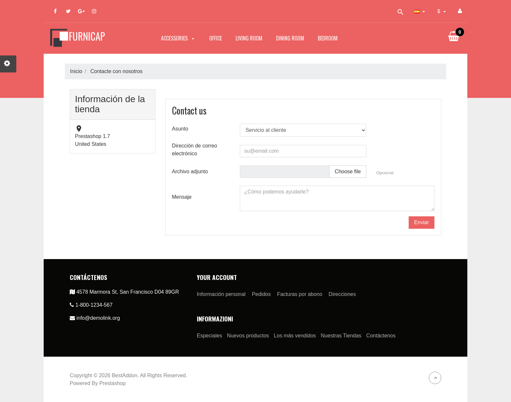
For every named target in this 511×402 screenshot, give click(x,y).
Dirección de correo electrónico (194, 149)
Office (215, 38)
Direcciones (342, 294)
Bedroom (328, 38)
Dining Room (290, 38)
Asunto (180, 128)
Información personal (221, 294)
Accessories (178, 38)
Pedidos (261, 294)
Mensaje (182, 197)
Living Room (249, 38)
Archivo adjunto (190, 171)
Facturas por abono (299, 294)
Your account (217, 277)
